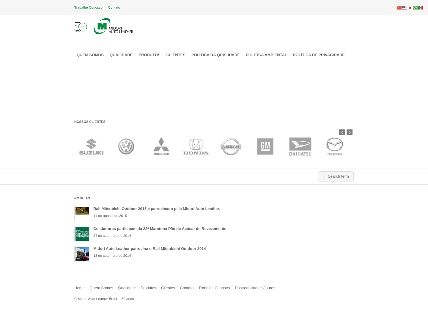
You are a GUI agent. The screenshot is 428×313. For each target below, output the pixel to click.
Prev (342, 132)
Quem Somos (101, 288)
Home (79, 288)
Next (350, 132)
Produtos (148, 288)
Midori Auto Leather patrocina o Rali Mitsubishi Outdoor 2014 (149, 248)
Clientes (168, 288)
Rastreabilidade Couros (255, 288)
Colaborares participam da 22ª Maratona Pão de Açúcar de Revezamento (159, 228)
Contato (114, 7)
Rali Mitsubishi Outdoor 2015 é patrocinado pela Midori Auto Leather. (156, 208)
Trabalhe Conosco (88, 7)
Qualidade (127, 288)
